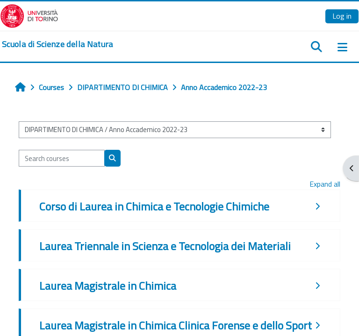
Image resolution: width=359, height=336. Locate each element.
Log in (342, 15)
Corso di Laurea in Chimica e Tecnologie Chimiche (154, 206)
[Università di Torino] (29, 15)
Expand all (324, 183)
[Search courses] (62, 158)
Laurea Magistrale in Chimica (107, 285)
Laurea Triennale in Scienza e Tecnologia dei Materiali (165, 246)
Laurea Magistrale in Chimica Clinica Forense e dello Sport (175, 325)
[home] (57, 44)
